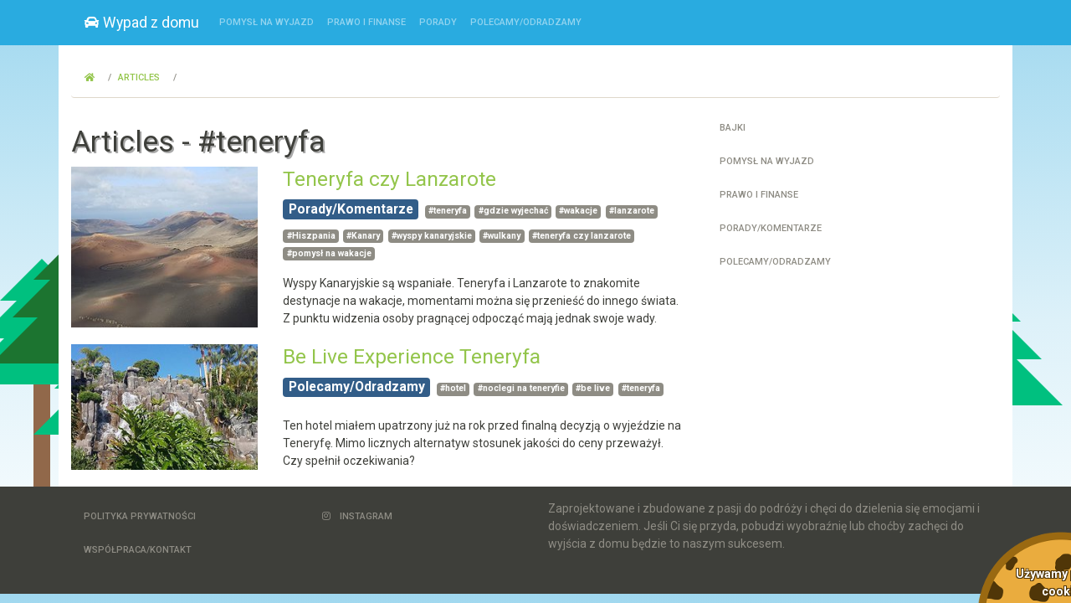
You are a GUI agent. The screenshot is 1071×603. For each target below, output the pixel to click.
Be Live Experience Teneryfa (412, 356)
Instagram (357, 516)
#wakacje (578, 210)
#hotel (453, 388)
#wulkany (501, 235)
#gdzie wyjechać (513, 210)
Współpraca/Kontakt (138, 549)
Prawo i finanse (366, 22)
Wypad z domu (142, 22)
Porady (438, 22)
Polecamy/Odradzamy (526, 22)
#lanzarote (631, 210)
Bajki (733, 127)
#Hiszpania (311, 235)
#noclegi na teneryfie (521, 388)
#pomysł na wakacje (329, 253)
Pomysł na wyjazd (266, 22)
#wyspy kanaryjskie (432, 235)
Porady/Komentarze (351, 209)
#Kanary (363, 235)
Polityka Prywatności (140, 516)
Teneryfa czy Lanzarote (389, 179)
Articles (139, 77)
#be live (593, 388)
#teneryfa (447, 210)
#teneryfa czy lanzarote (581, 235)
